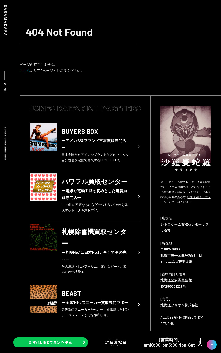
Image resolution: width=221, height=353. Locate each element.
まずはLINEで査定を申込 (51, 342)
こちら (25, 70)
